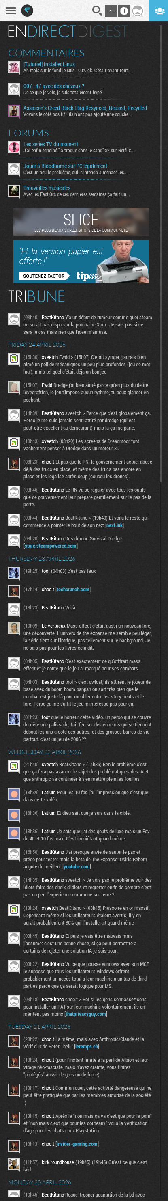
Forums (28, 133)
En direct (42, 31)
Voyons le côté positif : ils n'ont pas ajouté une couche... (77, 114)
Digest (103, 31)
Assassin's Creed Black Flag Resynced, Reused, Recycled (85, 108)
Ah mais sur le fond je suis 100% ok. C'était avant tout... (77, 70)
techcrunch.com (73, 589)
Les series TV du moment (50, 144)
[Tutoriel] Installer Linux (49, 64)
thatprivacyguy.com (86, 1013)
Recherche (97, 11)
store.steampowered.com (51, 545)
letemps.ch (86, 1046)
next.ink (114, 525)
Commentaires (46, 53)
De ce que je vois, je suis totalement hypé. (63, 92)
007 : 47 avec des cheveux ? (53, 86)
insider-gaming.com (77, 1143)
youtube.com (77, 866)
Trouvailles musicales (46, 188)
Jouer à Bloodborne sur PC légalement (65, 166)
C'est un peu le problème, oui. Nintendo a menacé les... (75, 172)
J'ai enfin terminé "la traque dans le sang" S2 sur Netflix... (78, 150)
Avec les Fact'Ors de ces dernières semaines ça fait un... (76, 194)
